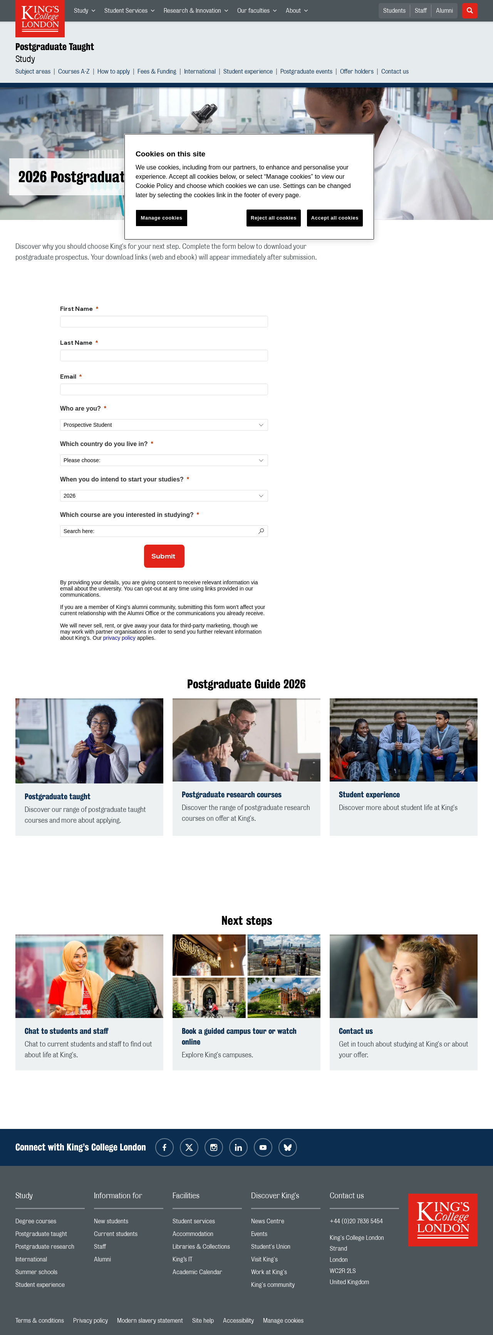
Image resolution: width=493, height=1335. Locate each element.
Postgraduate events (306, 73)
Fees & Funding (157, 73)
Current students (128, 1236)
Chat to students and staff (66, 1030)
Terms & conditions (39, 1321)
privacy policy (119, 638)
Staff (421, 11)
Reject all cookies (274, 218)
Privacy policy (90, 1321)
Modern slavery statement (150, 1321)
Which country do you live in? (104, 444)
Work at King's (285, 1274)
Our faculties (259, 12)
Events (285, 1236)
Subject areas (32, 73)
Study (87, 12)
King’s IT (207, 1261)
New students (128, 1223)
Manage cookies (283, 1321)
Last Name (76, 342)
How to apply (113, 73)
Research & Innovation (198, 12)
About (299, 12)
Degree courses (50, 1223)
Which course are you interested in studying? (127, 515)
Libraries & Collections (207, 1248)
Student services (207, 1223)
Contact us (395, 73)
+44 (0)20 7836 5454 (356, 1221)
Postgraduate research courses (232, 794)
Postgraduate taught (58, 796)
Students (394, 11)
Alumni (444, 11)
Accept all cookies (335, 218)
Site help (203, 1321)
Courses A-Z (74, 73)
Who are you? (80, 408)
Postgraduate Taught (54, 46)
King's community (285, 1286)
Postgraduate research (50, 1248)
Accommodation (207, 1236)
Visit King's (285, 1261)
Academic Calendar (207, 1274)
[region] (249, 187)
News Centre (285, 1223)
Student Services (131, 12)
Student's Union (285, 1248)
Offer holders (357, 73)
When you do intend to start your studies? (122, 479)
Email (68, 376)
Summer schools (50, 1274)
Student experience (248, 73)
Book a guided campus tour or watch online (239, 1036)
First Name (76, 308)
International (200, 73)
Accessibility (238, 1321)
